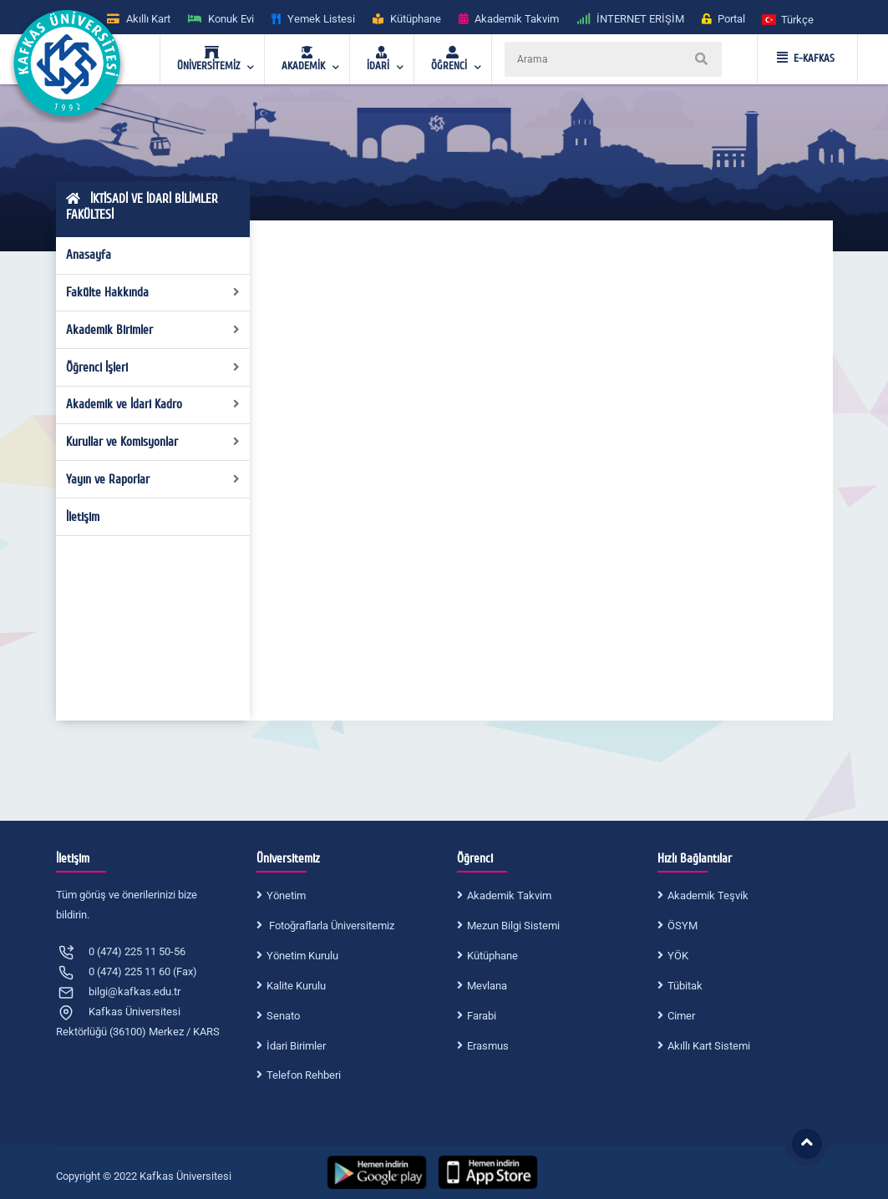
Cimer (681, 1015)
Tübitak (685, 985)
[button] (788, 19)
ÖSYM (682, 925)
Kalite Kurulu (296, 985)
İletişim (82, 516)
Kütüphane (492, 955)
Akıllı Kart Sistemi (708, 1046)
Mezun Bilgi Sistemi (513, 925)
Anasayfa (88, 254)
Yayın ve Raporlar (153, 479)
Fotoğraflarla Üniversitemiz (330, 925)
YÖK (677, 955)
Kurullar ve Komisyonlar (153, 441)
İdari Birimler (296, 1046)
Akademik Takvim (509, 895)
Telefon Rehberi (303, 1075)
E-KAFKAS (806, 58)
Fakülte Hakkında (153, 292)
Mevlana (487, 985)
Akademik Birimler (153, 329)
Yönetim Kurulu (302, 955)
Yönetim (286, 895)
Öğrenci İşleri (153, 367)
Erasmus (488, 1046)
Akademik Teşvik (707, 895)
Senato (283, 1015)
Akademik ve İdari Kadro (153, 404)
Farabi (481, 1015)
